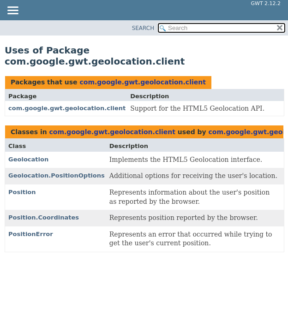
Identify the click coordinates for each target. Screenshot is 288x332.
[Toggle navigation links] (12, 11)
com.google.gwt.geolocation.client (142, 82)
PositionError (30, 234)
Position (22, 192)
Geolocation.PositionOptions (56, 175)
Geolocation (28, 159)
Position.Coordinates (43, 217)
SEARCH (143, 28)
